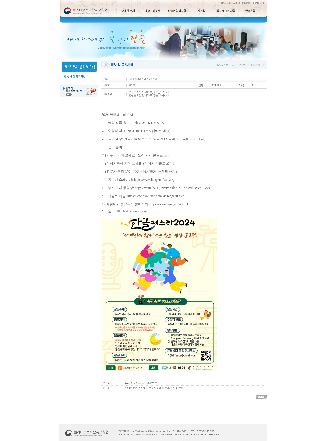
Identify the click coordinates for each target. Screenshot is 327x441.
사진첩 (201, 11)
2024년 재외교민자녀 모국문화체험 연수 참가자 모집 (154, 388)
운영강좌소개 (152, 11)
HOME (219, 64)
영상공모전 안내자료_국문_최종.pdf (149, 92)
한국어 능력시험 (177, 11)
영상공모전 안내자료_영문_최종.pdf (149, 95)
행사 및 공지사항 (225, 11)
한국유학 (250, 11)
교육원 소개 (128, 11)
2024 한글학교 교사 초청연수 (141, 382)
